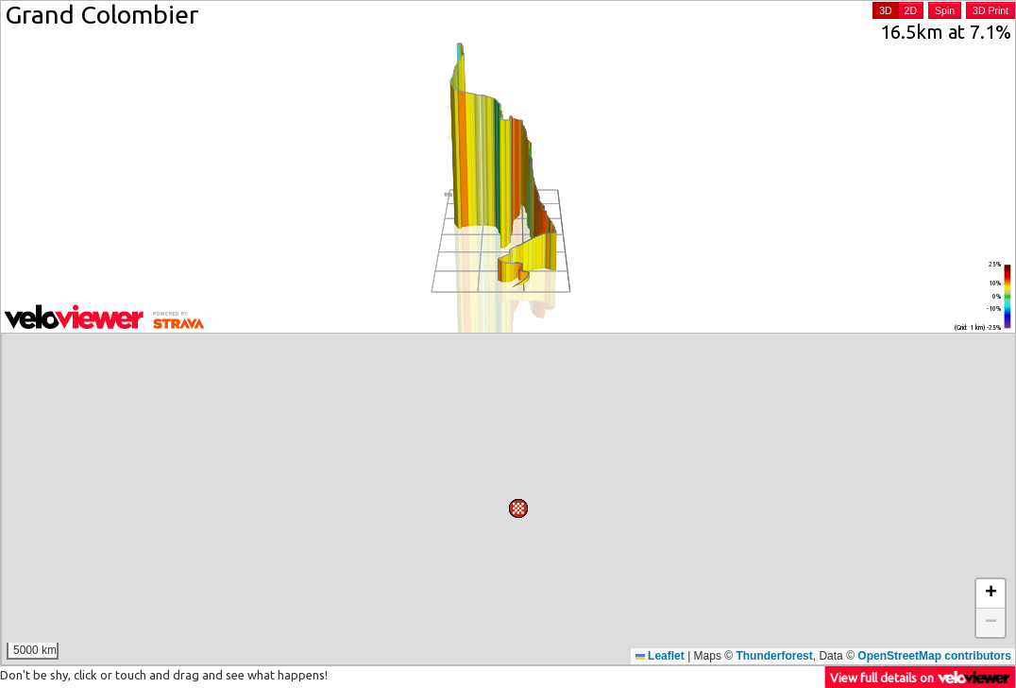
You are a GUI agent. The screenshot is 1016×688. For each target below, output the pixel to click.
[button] (450, 350)
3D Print (990, 10)
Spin (945, 10)
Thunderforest (774, 655)
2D (911, 10)
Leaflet (660, 655)
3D (885, 10)
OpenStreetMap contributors (934, 655)
